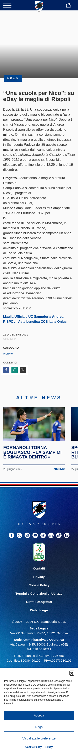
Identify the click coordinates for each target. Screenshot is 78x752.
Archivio (8, 353)
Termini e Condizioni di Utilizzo (38, 595)
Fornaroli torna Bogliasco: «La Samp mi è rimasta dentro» (32, 454)
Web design (39, 612)
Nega (39, 727)
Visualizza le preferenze (39, 738)
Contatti (39, 570)
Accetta (39, 715)
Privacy (48, 747)
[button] (72, 673)
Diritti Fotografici (39, 603)
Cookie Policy (33, 747)
